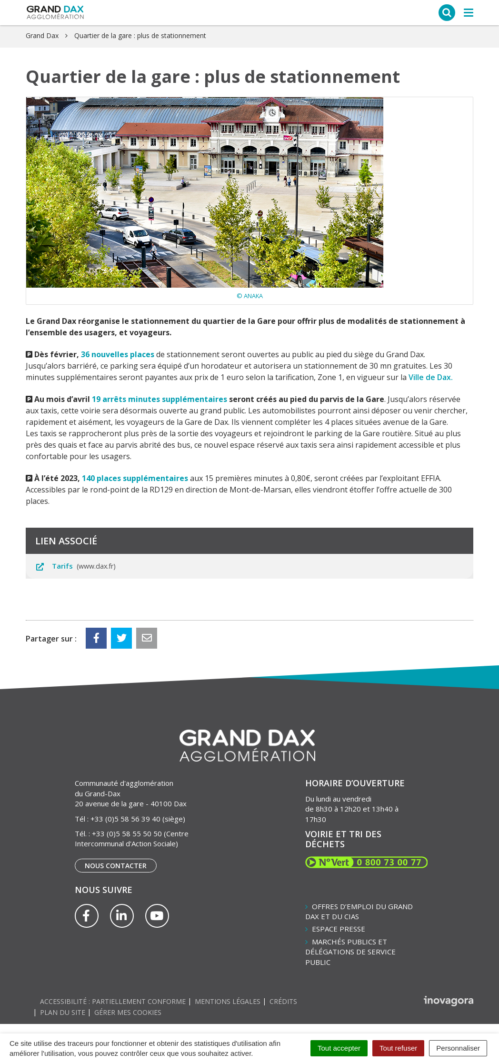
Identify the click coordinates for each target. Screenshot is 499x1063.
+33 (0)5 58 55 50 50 (127, 833)
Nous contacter (116, 865)
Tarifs (75, 566)
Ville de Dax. (431, 377)
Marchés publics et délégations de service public (350, 952)
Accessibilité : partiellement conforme (113, 1001)
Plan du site (62, 1012)
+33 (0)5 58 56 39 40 (125, 818)
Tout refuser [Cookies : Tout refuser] (398, 1048)
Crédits (283, 1001)
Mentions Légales (227, 1001)
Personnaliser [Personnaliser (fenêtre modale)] (458, 1048)
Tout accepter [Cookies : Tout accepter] (339, 1048)
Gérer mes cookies (127, 1012)
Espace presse (338, 928)
